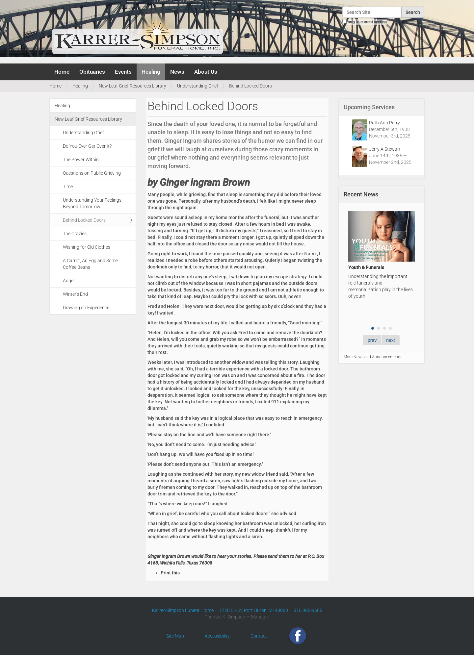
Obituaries (92, 71)
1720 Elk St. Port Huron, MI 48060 (253, 610)
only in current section (367, 22)
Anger (69, 280)
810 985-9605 (308, 610)
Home (61, 71)
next (390, 340)
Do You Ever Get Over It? (87, 146)
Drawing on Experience (86, 307)
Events (123, 71)
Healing (151, 71)
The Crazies (75, 233)
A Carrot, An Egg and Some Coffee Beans (90, 264)
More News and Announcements (372, 357)
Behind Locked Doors (84, 220)
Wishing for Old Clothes (86, 247)
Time (68, 186)
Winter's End (75, 294)
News (177, 71)
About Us (205, 71)
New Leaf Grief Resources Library (132, 85)
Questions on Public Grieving (92, 173)
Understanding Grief (197, 85)
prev (372, 340)
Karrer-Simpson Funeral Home (183, 610)
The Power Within (81, 159)
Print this (170, 572)
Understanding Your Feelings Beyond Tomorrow (92, 203)
